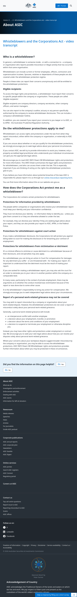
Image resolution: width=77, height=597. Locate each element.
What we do (7, 385)
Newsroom (7, 409)
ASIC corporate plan (10, 445)
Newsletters (7, 448)
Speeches (6, 417)
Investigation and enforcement (14, 388)
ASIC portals (7, 467)
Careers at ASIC (9, 484)
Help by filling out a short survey (53, 595)
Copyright (25, 545)
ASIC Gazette (7, 451)
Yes (61, 364)
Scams (5, 511)
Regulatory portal (9, 476)
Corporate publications (13, 438)
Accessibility (7, 548)
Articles (5, 423)
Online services (9, 463)
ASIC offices (7, 514)
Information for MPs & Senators (14, 401)
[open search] (71, 6)
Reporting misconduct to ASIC (14, 508)
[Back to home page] (30, 5)
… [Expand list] (11, 20)
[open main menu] (4, 5)
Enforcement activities (11, 391)
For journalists (8, 426)
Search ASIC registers (10, 470)
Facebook (11, 536)
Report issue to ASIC (10, 505)
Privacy (33, 545)
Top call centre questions (12, 502)
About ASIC (8, 381)
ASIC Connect (8, 473)
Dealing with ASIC (9, 395)
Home (5, 20)
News (5, 420)
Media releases (8, 413)
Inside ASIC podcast (10, 429)
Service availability (53, 545)
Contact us (7, 497)
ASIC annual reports (10, 442)
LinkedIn (10, 532)
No (8, 370)
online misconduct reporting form (58, 178)
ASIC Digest (7, 454)
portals (61, 5)
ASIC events (7, 398)
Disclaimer (42, 545)
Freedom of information (11, 545)
